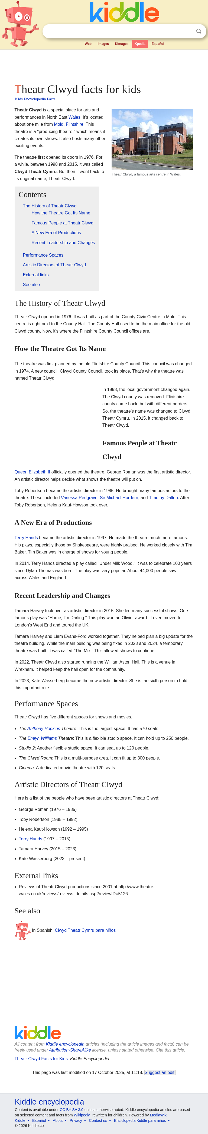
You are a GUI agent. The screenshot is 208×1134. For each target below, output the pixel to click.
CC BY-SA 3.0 (71, 1110)
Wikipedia (82, 1115)
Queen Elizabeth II (32, 472)
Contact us (98, 1120)
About (58, 1120)
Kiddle (20, 1120)
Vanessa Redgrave (79, 497)
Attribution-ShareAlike (70, 1050)
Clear (187, 31)
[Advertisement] (104, 65)
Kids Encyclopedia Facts (35, 99)
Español (157, 44)
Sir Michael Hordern (119, 497)
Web (88, 44)
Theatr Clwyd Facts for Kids (41, 1058)
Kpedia (140, 44)
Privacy (76, 1120)
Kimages (121, 44)
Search (198, 31)
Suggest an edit (159, 1072)
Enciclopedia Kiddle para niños (140, 1120)
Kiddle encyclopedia (65, 1044)
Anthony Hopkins (43, 728)
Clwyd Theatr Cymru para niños (85, 930)
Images (103, 44)
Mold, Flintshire (68, 124)
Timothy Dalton (163, 497)
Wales (74, 117)
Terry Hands (26, 537)
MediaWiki (158, 1115)
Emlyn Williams (42, 738)
